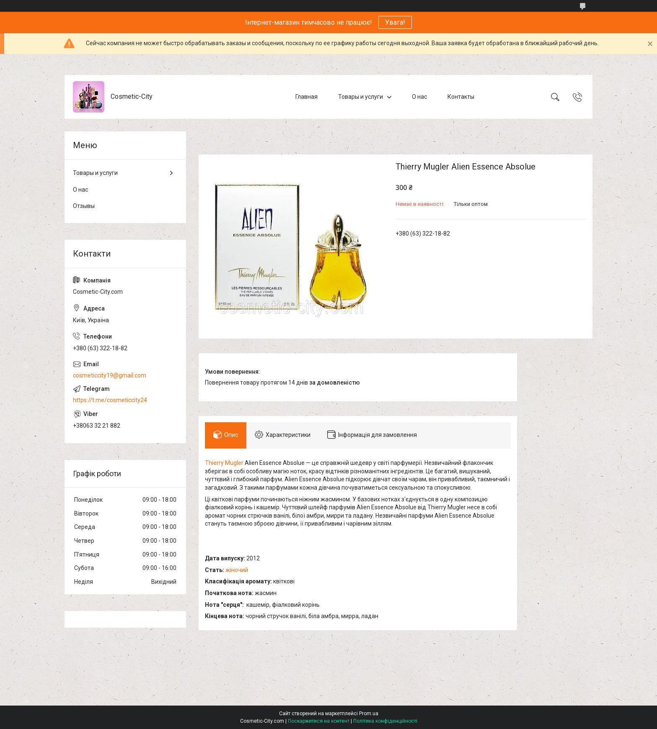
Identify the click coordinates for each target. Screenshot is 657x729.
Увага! (395, 22)
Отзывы (84, 206)
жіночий (236, 570)
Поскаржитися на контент (318, 721)
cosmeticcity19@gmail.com (109, 375)
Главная (306, 96)
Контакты (460, 96)
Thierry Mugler (224, 462)
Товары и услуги (360, 96)
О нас (419, 96)
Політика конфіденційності (385, 721)
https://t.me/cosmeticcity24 (110, 400)
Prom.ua (368, 713)
